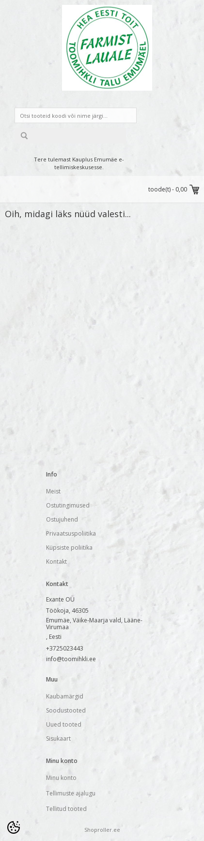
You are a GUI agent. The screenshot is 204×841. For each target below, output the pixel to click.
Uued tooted (63, 724)
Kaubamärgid (64, 696)
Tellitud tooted (66, 809)
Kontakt (56, 561)
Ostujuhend (62, 519)
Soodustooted (66, 710)
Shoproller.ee (102, 829)
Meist (53, 491)
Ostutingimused (68, 505)
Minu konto (61, 778)
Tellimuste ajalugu (70, 793)
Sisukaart (58, 738)
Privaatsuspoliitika (71, 533)
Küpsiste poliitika (69, 547)
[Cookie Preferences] (13, 827)
